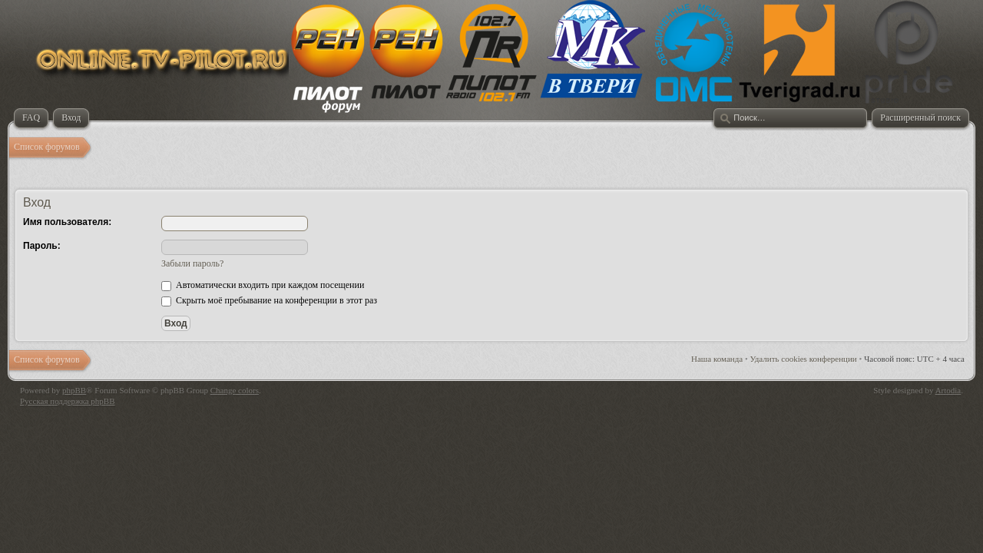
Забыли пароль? (192, 263)
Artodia (948, 390)
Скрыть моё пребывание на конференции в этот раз (269, 300)
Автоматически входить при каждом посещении (262, 285)
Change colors (234, 390)
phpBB (74, 390)
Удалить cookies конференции (803, 358)
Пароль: (42, 245)
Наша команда (717, 358)
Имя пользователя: (67, 222)
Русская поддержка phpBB (67, 401)
